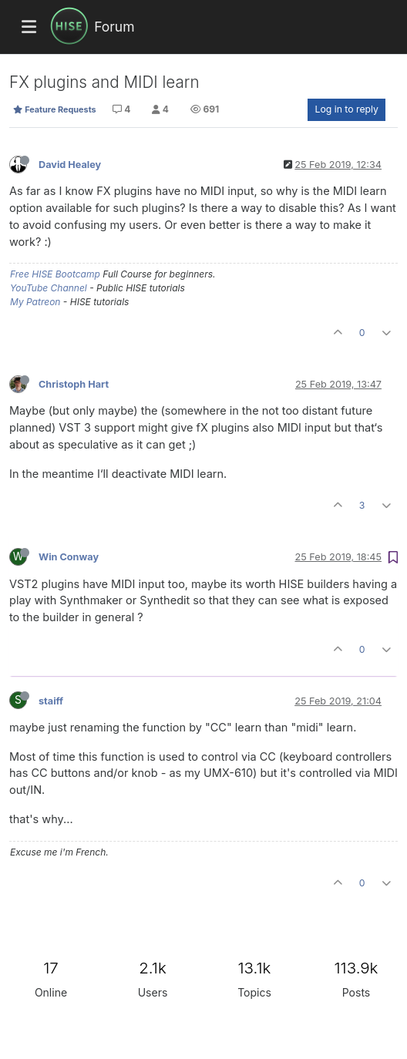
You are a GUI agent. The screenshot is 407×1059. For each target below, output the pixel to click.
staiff (51, 701)
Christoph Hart (74, 384)
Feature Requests (54, 109)
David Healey (70, 164)
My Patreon (35, 302)
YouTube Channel (48, 288)
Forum (114, 26)
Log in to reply (346, 109)
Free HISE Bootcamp (55, 274)
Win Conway (69, 557)
